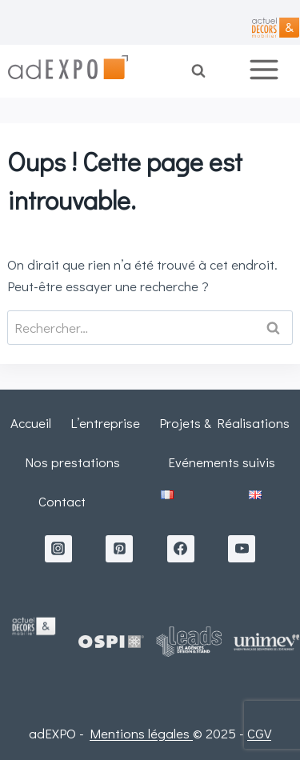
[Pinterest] (119, 548)
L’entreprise (105, 423)
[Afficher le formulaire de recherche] (209, 71)
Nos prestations (72, 462)
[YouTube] (241, 548)
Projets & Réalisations (224, 423)
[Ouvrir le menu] (269, 71)
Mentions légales (141, 733)
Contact (62, 501)
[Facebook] (180, 548)
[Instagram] (58, 548)
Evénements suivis (221, 462)
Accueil (30, 423)
